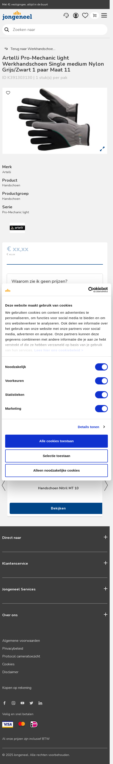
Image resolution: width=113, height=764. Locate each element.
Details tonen (88, 427)
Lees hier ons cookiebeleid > (58, 350)
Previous (3, 485)
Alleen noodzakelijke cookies (56, 470)
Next (106, 485)
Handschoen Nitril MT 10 (58, 488)
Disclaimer (10, 672)
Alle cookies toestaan (56, 441)
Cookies (8, 664)
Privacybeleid (12, 648)
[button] (104, 15)
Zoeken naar (7, 29)
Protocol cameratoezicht (21, 656)
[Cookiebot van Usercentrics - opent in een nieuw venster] (88, 290)
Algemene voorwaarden (21, 640)
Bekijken (58, 508)
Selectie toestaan (56, 456)
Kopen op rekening (16, 687)
